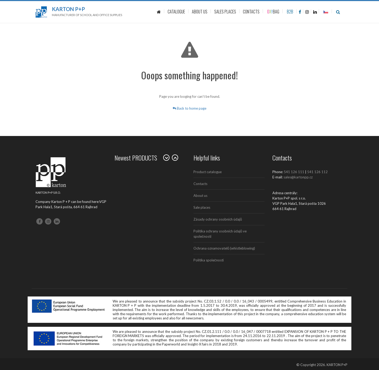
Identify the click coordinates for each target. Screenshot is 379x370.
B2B (290, 11)
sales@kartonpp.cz (298, 177)
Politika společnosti (208, 260)
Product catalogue (207, 172)
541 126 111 (294, 172)
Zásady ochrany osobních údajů (217, 219)
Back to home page (189, 108)
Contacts (200, 184)
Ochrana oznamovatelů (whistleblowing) (224, 248)
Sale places (201, 207)
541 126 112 (317, 172)
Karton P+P (68, 9)
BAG (273, 11)
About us (200, 195)
